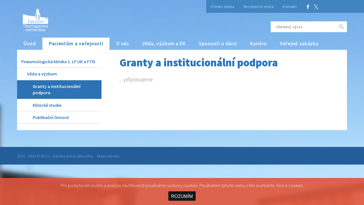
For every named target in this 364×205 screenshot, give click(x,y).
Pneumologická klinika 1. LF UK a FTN (58, 61)
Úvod (30, 43)
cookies (295, 185)
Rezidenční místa (259, 6)
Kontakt (290, 6)
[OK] (341, 26)
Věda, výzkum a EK (164, 43)
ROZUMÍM (182, 196)
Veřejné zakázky (299, 43)
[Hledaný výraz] (303, 26)
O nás (122, 43)
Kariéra (258, 43)
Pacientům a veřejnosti (76, 43)
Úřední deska (223, 6)
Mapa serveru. (108, 156)
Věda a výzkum (42, 74)
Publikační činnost (51, 117)
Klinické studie (47, 105)
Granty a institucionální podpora (56, 89)
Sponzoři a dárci (218, 43)
